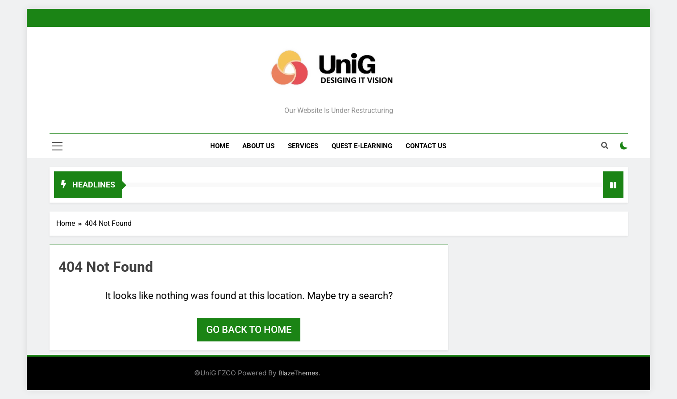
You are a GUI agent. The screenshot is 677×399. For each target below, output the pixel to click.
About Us (258, 146)
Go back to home (248, 329)
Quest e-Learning (362, 146)
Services (303, 146)
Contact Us (426, 146)
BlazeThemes (298, 373)
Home (219, 146)
